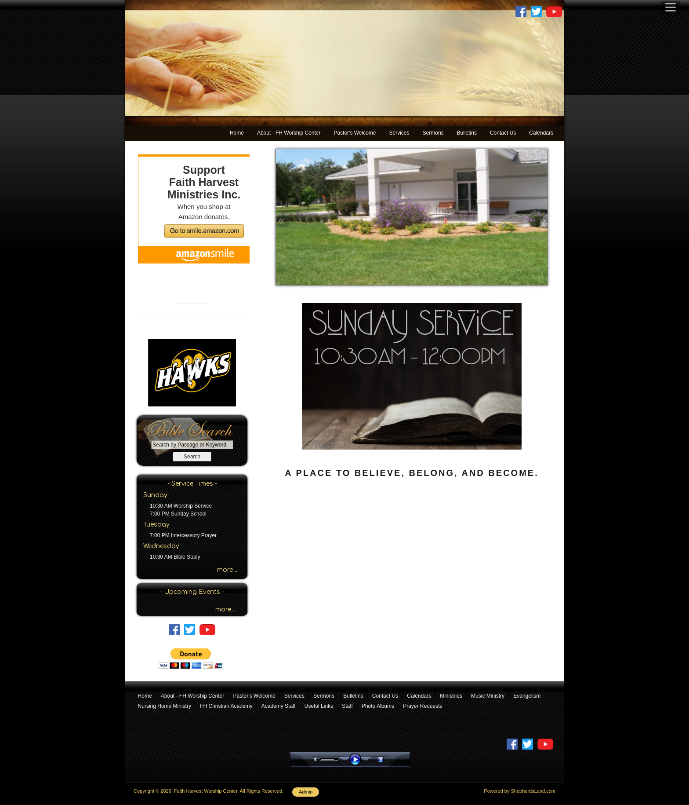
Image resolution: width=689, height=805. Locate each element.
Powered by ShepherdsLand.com (519, 791)
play (357, 759)
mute (316, 759)
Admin (305, 791)
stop (388, 759)
